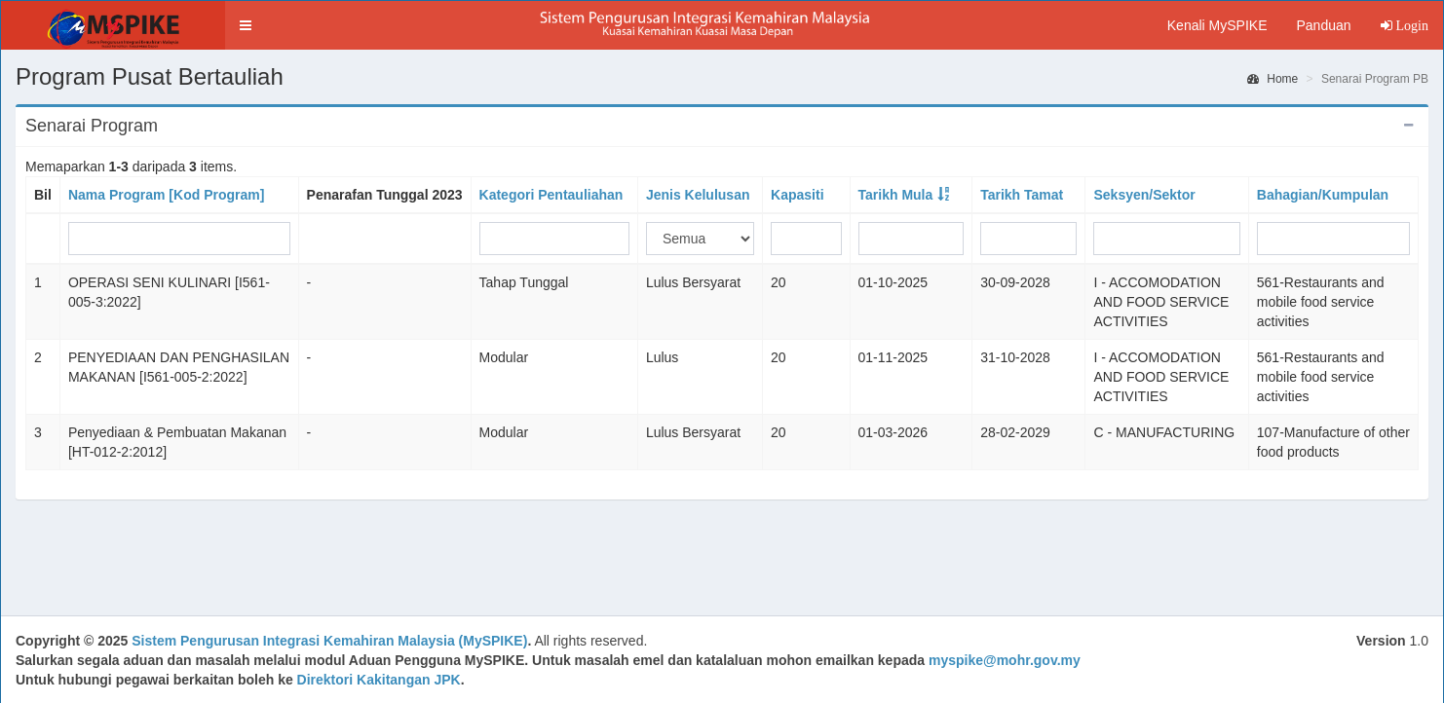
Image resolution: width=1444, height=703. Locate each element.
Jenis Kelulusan (698, 195)
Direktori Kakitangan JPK (379, 679)
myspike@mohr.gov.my (1005, 660)
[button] (245, 25)
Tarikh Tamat (1021, 195)
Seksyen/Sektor (1144, 195)
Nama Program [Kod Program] (166, 195)
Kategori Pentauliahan (551, 195)
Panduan (1323, 25)
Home (1272, 79)
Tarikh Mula (895, 195)
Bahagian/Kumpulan (1322, 195)
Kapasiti (797, 195)
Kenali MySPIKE (1217, 25)
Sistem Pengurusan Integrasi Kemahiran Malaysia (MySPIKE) (329, 640)
